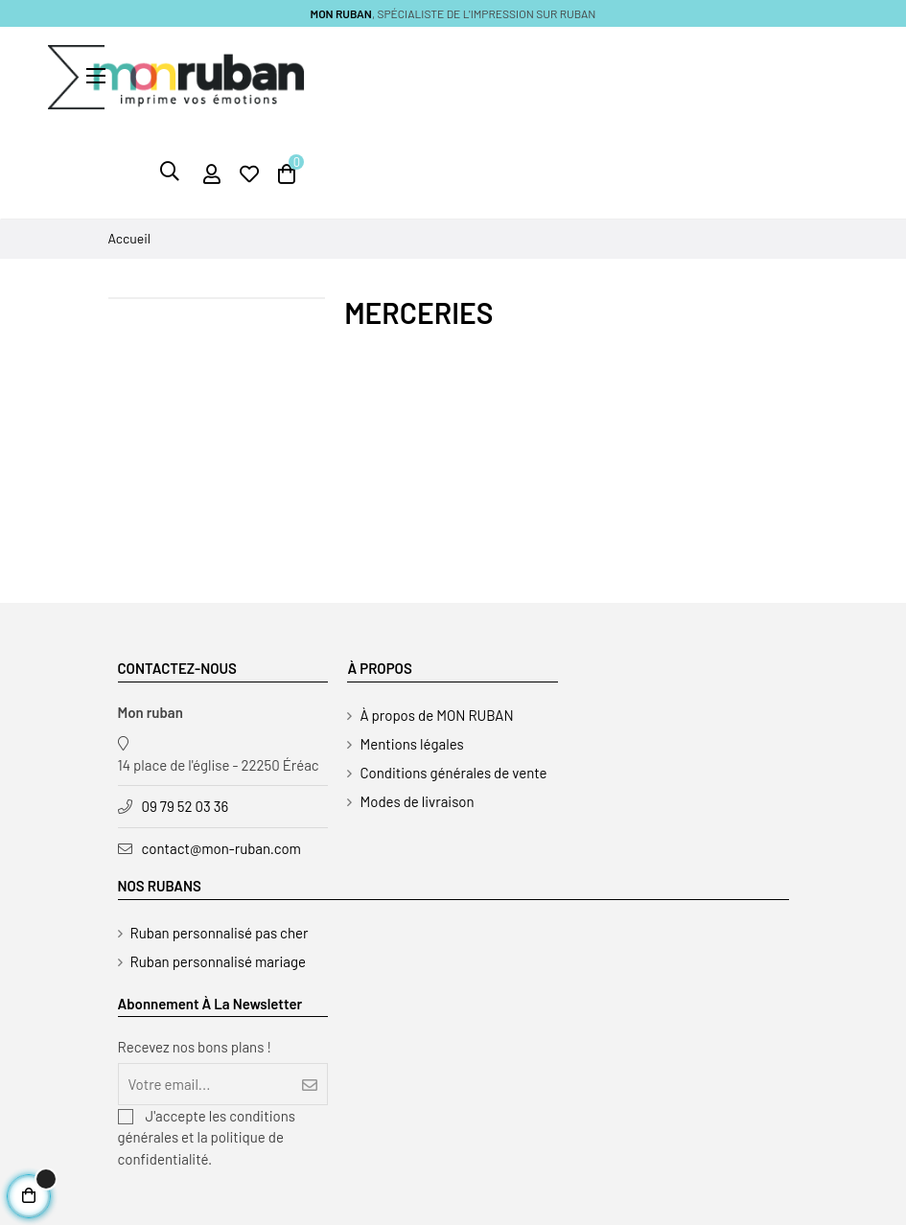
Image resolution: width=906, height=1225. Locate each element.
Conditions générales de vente (453, 772)
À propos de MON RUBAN (436, 715)
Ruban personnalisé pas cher (219, 932)
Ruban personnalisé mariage (218, 961)
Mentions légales (411, 743)
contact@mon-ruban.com (222, 848)
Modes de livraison (417, 801)
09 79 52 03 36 (185, 806)
